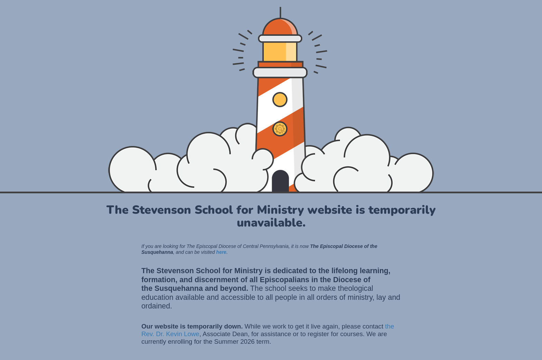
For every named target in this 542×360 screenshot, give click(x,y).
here (221, 252)
